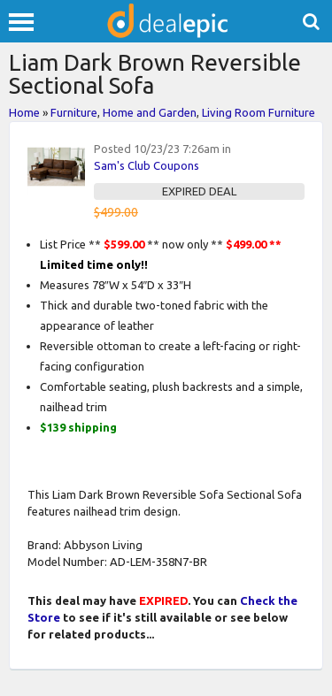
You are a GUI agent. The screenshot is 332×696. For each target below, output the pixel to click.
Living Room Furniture (258, 112)
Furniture (73, 112)
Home (24, 112)
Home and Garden (150, 112)
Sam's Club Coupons (146, 165)
